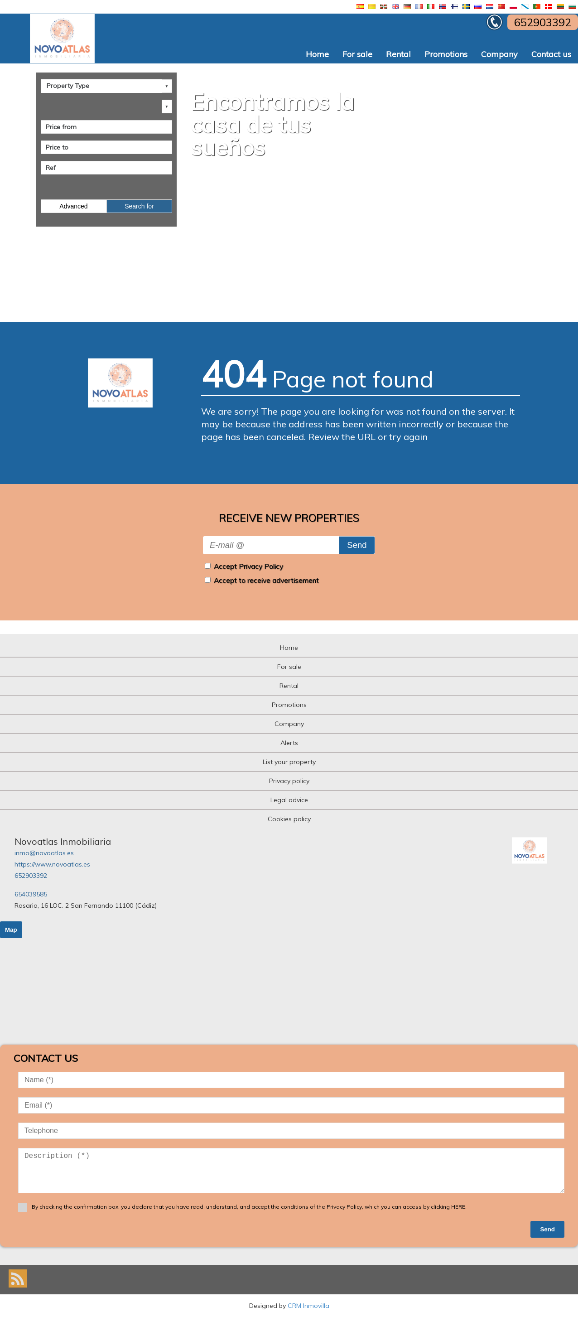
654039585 (30, 894)
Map (11, 929)
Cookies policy (289, 819)
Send (356, 545)
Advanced (73, 206)
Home (317, 54)
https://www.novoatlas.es (52, 864)
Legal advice (289, 800)
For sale (357, 54)
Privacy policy (289, 781)
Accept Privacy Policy (248, 566)
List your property (289, 762)
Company (499, 54)
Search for (139, 206)
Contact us (551, 54)
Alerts (289, 743)
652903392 (30, 876)
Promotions (445, 54)
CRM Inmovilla (308, 1306)
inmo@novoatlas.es (44, 853)
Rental (398, 54)
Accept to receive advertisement (266, 580)
